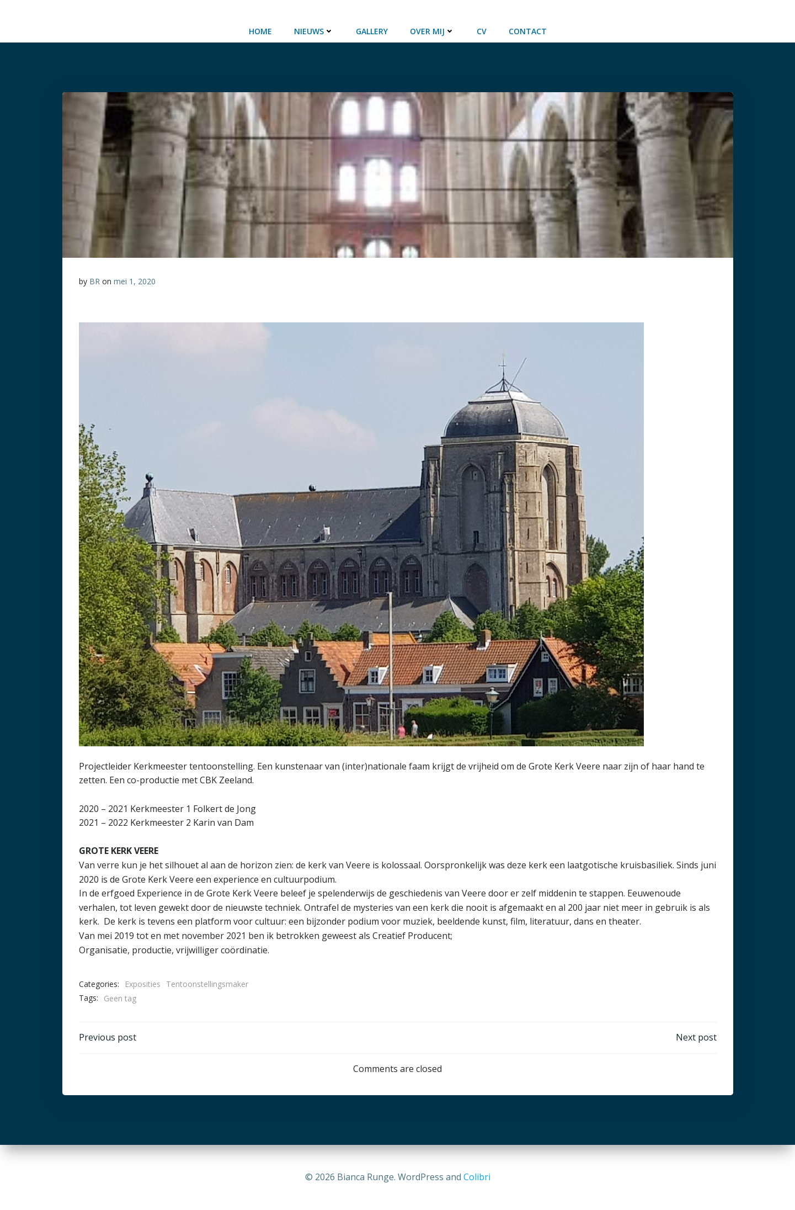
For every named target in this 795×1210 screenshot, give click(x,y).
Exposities (143, 984)
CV (482, 31)
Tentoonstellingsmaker (207, 984)
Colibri (476, 1177)
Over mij (432, 31)
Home (260, 31)
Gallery (372, 31)
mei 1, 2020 (135, 281)
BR (94, 281)
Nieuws (314, 31)
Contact (528, 31)
